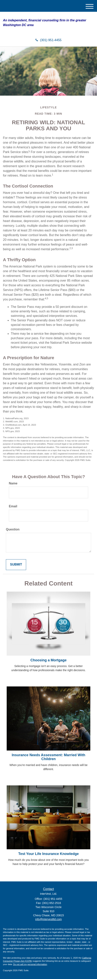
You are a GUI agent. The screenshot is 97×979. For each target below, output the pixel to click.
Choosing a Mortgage (48, 660)
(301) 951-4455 (48, 40)
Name (13, 483)
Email (13, 506)
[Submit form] (16, 564)
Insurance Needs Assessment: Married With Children (48, 757)
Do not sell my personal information (30, 964)
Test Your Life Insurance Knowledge (48, 854)
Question (12, 529)
